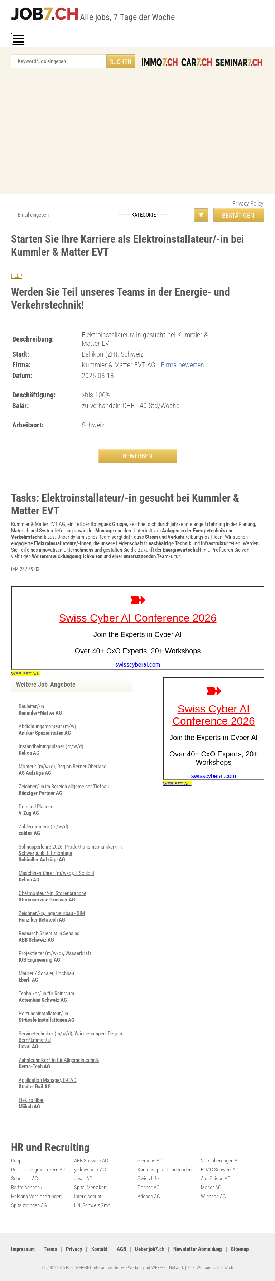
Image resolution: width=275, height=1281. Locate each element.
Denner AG (149, 1187)
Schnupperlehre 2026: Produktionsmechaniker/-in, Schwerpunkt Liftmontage (71, 849)
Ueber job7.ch (149, 1249)
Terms (50, 1249)
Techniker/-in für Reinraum (46, 993)
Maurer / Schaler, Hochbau (46, 973)
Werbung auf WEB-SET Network (156, 1267)
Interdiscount (87, 1196)
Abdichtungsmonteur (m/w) (47, 726)
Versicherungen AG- (221, 1160)
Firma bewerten (182, 365)
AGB (121, 1249)
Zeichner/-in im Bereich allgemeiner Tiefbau (64, 786)
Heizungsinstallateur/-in (43, 1013)
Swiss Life (148, 1178)
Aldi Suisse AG (216, 1178)
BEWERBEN (137, 456)
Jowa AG (83, 1178)
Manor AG (211, 1187)
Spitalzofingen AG (29, 1205)
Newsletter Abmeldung (197, 1249)
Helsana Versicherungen (36, 1196)
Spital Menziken (90, 1187)
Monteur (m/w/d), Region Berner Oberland (62, 766)
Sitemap (240, 1249)
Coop (16, 1160)
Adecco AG (149, 1196)
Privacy (74, 1249)
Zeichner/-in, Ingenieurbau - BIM (52, 913)
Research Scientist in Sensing (49, 933)
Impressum (23, 1249)
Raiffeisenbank (26, 1187)
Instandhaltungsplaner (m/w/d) (51, 746)
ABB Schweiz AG (91, 1160)
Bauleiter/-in (31, 706)
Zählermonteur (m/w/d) (43, 826)
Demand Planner (36, 806)
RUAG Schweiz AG (219, 1169)
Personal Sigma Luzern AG (38, 1169)
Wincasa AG (213, 1196)
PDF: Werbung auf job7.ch (210, 1267)
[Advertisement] (137, 133)
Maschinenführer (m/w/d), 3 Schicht (56, 873)
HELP (16, 276)
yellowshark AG (90, 1169)
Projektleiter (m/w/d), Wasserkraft (55, 953)
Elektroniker (31, 1100)
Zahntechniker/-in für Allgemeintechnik (59, 1060)
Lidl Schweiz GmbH (94, 1205)
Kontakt (99, 1249)
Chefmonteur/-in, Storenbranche (52, 893)
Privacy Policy (248, 203)
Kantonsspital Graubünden (165, 1169)
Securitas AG (24, 1178)
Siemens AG (150, 1160)
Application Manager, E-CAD (48, 1080)
